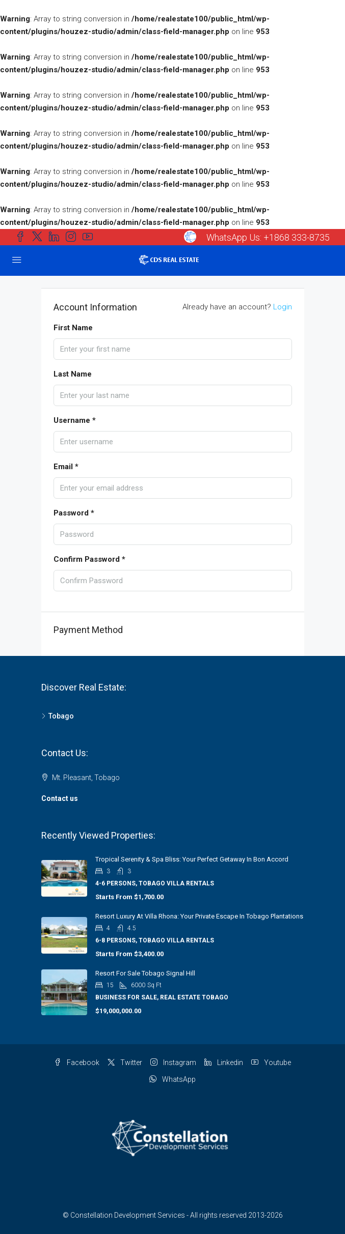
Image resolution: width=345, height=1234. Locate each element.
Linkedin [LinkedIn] (223, 1062)
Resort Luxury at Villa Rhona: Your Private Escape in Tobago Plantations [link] (199, 916)
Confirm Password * (89, 559)
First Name (73, 327)
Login (282, 306)
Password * (74, 513)
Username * (75, 420)
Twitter (125, 1062)
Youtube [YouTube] (271, 1062)
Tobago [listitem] (57, 716)
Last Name (73, 374)
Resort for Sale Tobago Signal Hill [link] (145, 973)
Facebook (76, 1062)
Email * (66, 466)
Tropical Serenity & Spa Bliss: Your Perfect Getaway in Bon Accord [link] (191, 859)
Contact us (59, 798)
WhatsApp (172, 1079)
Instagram (173, 1062)
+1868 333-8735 (296, 237)
